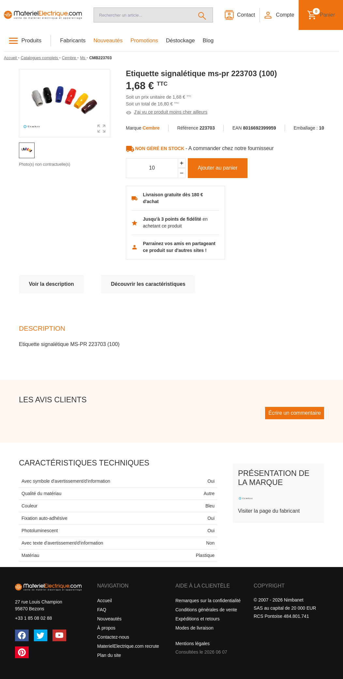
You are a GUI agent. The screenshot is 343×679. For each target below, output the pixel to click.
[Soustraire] (182, 173)
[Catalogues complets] (40, 58)
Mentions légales (192, 643)
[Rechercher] (202, 14)
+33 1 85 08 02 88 (33, 618)
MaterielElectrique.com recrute (128, 646)
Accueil (104, 600)
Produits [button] (32, 40)
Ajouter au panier (217, 168)
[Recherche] (143, 14)
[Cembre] (69, 58)
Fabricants (72, 40)
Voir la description (51, 284)
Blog (208, 40)
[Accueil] (43, 15)
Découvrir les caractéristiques (148, 284)
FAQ (101, 609)
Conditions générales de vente (206, 609)
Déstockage (180, 40)
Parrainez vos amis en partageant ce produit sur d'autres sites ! (179, 247)
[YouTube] (59, 635)
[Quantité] (152, 168)
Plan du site (109, 655)
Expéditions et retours (197, 618)
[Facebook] (22, 635)
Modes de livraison (194, 627)
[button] (279, 14)
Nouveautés (108, 40)
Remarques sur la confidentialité (208, 600)
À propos (106, 627)
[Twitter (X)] (41, 635)
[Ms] (83, 58)
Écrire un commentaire (294, 413)
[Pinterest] (22, 652)
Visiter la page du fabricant (269, 511)
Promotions (144, 40)
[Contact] (239, 14)
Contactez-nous (113, 637)
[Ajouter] (182, 163)
